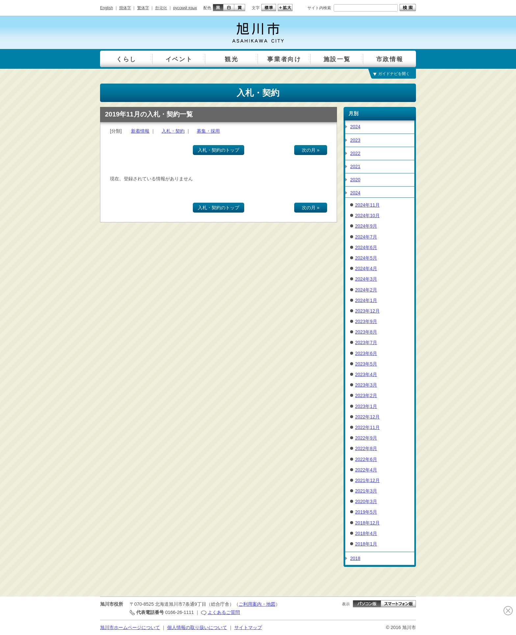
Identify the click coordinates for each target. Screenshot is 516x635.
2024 (355, 126)
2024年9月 (366, 226)
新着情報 (140, 131)
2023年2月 (366, 395)
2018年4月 (366, 533)
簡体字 (125, 8)
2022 (355, 153)
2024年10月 (367, 215)
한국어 (161, 8)
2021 (355, 166)
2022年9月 (366, 438)
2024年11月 (367, 205)
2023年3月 (366, 385)
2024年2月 (366, 289)
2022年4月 (366, 469)
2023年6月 (366, 353)
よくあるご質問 (224, 612)
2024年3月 (366, 279)
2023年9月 (366, 321)
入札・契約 (173, 131)
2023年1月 (366, 406)
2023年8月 (366, 332)
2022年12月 (367, 416)
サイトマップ (248, 627)
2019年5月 (366, 512)
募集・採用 (208, 131)
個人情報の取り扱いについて (197, 627)
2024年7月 (366, 237)
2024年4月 (366, 268)
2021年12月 (367, 480)
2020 (355, 179)
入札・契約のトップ (218, 150)
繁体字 (143, 8)
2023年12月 (367, 311)
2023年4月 (366, 374)
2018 (355, 558)
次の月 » (311, 150)
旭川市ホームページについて (130, 627)
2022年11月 (367, 427)
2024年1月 (366, 300)
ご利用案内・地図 (257, 604)
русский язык (185, 8)
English (106, 8)
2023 (355, 140)
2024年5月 (366, 258)
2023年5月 (366, 364)
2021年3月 (366, 491)
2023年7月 (366, 342)
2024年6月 (366, 247)
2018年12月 (367, 522)
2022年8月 (366, 448)
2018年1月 (366, 543)
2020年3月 (366, 501)
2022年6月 (366, 459)
